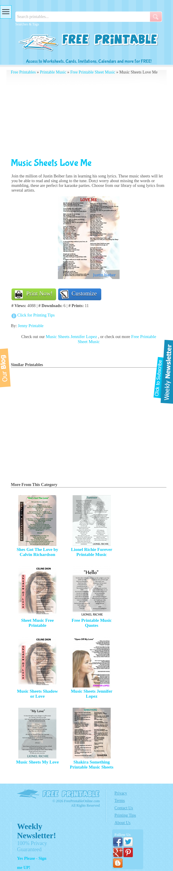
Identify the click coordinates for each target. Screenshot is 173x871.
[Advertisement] (89, 116)
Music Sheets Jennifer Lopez (72, 336)
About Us (122, 823)
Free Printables (23, 72)
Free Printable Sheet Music (92, 72)
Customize (84, 293)
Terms (120, 800)
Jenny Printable (31, 326)
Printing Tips (125, 815)
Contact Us (124, 808)
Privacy (121, 793)
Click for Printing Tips (36, 315)
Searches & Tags (27, 24)
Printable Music (53, 72)
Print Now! (39, 293)
